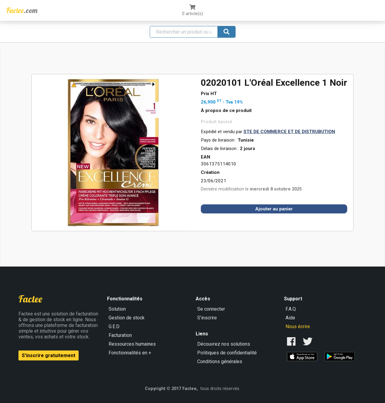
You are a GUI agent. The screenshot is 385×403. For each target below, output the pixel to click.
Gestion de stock (127, 318)
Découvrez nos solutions (223, 344)
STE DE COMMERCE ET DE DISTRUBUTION (289, 131)
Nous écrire (297, 326)
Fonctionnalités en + (130, 353)
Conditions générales (219, 361)
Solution (117, 309)
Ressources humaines (132, 344)
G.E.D (114, 326)
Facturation (120, 335)
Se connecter (211, 309)
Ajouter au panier (274, 209)
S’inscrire (207, 318)
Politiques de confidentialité (227, 353)
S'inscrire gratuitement (48, 355)
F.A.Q (290, 309)
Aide (290, 318)
